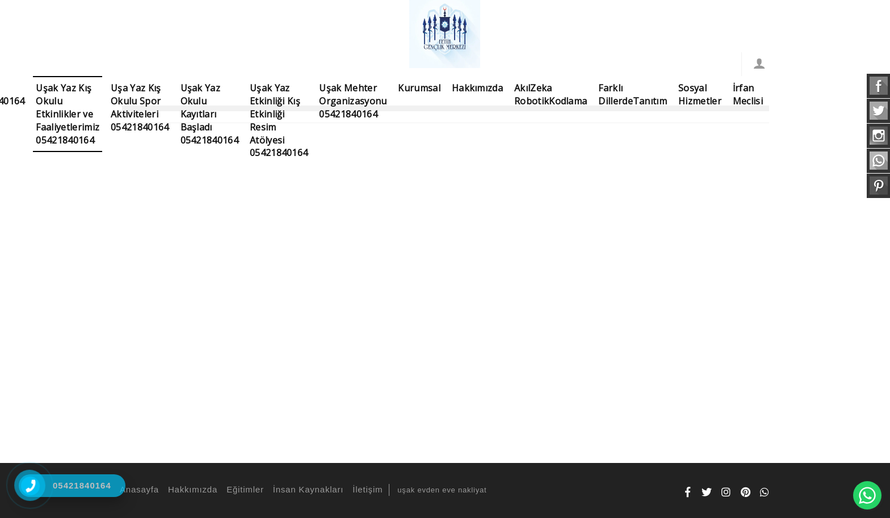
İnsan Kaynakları (307, 489)
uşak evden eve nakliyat (441, 490)
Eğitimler (243, 489)
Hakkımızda (191, 489)
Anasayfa (137, 489)
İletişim (366, 489)
